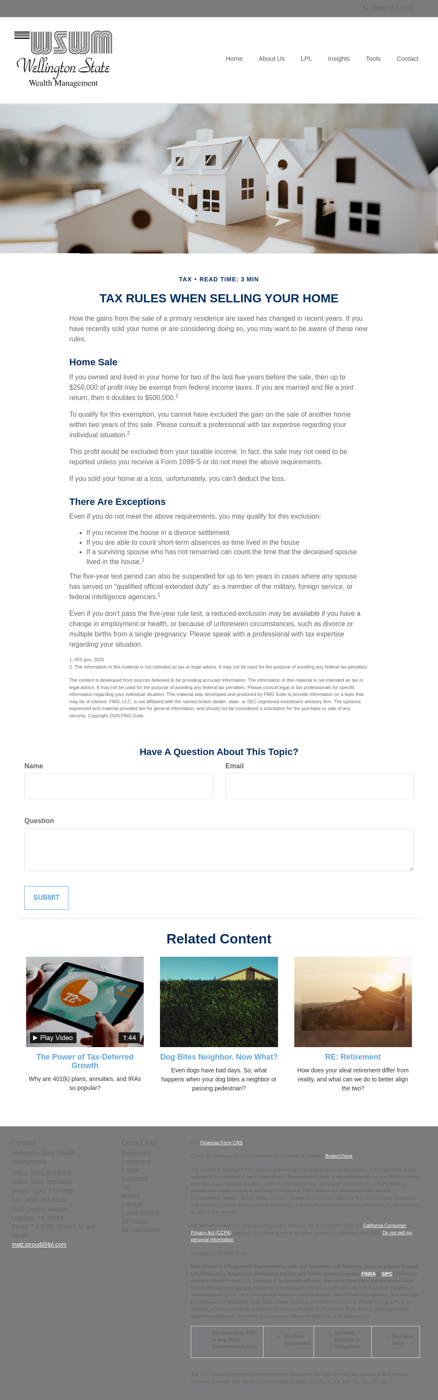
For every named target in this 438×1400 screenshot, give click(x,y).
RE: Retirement (353, 1057)
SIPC (387, 1273)
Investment (136, 1161)
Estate (130, 1170)
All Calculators (141, 1230)
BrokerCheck (339, 1155)
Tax (126, 1187)
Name (33, 766)
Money (131, 1195)
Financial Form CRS (221, 1142)
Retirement (136, 1152)
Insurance (135, 1178)
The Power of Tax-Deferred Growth (85, 1061)
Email (234, 766)
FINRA (368, 1273)
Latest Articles (140, 1212)
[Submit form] (46, 898)
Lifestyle (133, 1204)
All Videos (135, 1221)
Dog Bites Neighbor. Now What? (219, 1057)
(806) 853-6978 (389, 8)
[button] (276, 60)
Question (39, 820)
